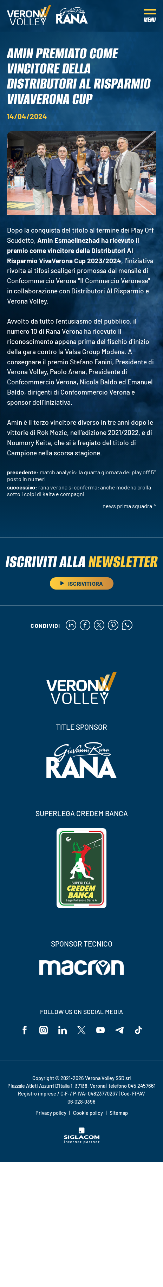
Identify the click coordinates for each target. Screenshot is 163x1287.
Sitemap (119, 1113)
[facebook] (85, 625)
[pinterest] (113, 625)
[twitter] (99, 625)
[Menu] (150, 15)
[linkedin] (71, 625)
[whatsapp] (127, 625)
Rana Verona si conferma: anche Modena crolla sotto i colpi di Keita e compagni (79, 490)
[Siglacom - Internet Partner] (81, 1141)
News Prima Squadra (127, 505)
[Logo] (29, 15)
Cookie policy (88, 1113)
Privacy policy (50, 1113)
